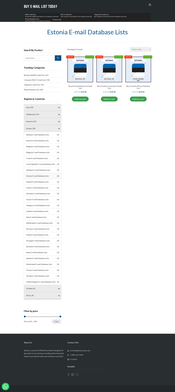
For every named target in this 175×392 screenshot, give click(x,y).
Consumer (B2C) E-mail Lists (36, 79)
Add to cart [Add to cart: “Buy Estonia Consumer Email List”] (109, 99)
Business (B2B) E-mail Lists (36, 75)
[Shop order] (140, 49)
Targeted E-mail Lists (34, 84)
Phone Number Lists (33, 89)
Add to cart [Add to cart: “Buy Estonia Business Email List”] (80, 99)
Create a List (56, 20)
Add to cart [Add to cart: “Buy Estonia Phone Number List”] (138, 99)
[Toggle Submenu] (59, 107)
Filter (56, 321)
